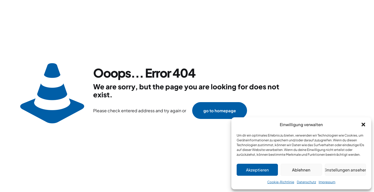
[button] (363, 124)
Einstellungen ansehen (345, 169)
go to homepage (219, 110)
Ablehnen (301, 169)
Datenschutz (306, 182)
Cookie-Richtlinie (280, 182)
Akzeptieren (257, 169)
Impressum (327, 182)
